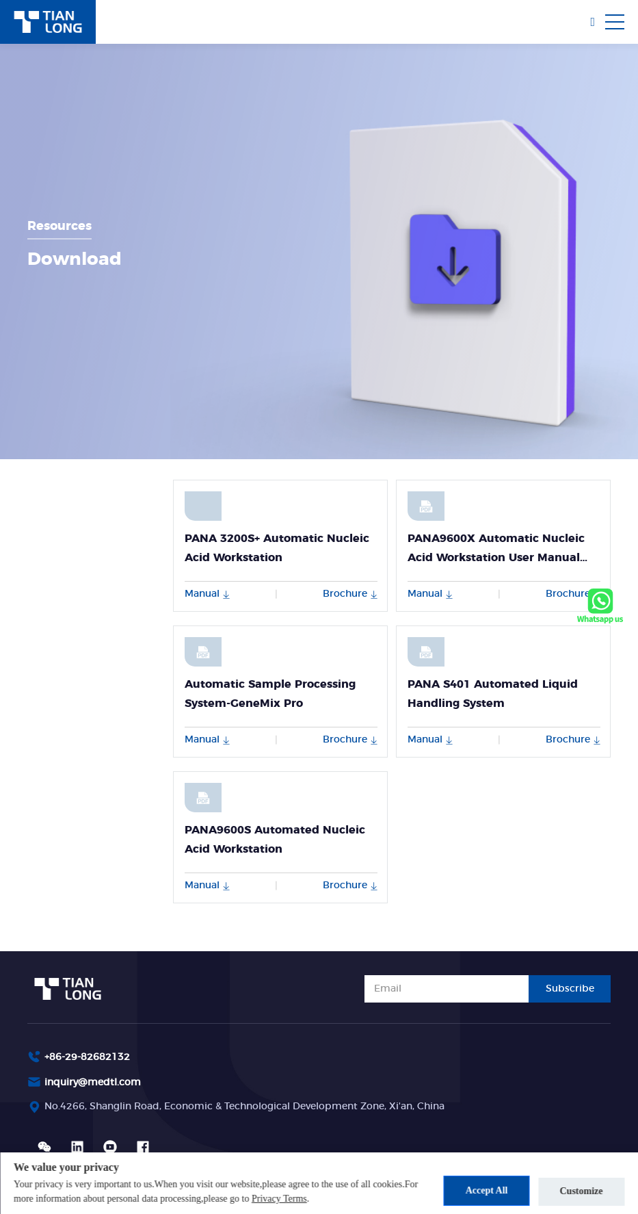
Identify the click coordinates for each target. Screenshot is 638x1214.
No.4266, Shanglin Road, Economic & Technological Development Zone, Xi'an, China (244, 1106)
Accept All (483, 1190)
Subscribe (570, 989)
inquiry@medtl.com (92, 1082)
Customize (581, 1190)
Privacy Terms (326, 1198)
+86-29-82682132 (87, 1057)
